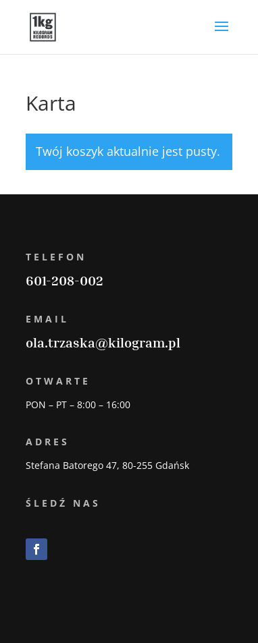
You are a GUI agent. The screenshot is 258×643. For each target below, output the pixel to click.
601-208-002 (64, 280)
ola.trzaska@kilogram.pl (103, 342)
